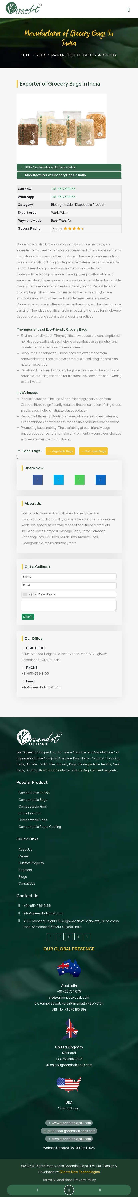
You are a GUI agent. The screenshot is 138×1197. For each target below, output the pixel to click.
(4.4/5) (68, 229)
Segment (25, 870)
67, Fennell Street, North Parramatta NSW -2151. (69, 1003)
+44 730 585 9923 (69, 1059)
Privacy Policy (85, 1180)
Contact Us (27, 883)
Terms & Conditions (57, 1180)
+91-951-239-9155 (35, 673)
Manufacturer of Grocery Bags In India (83, 55)
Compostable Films (33, 806)
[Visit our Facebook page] (50, 936)
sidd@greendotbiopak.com (69, 997)
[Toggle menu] (129, 7)
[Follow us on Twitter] (60, 936)
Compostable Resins (34, 793)
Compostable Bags (33, 799)
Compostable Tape (33, 820)
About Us (25, 849)
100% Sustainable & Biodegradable (50, 167)
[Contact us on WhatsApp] (100, 1190)
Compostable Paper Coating (40, 826)
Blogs (23, 876)
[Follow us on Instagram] (69, 936)
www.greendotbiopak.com (69, 1123)
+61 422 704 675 (69, 991)
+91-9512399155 (63, 189)
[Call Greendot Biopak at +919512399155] (38, 1190)
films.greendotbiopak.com (69, 1139)
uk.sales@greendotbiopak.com (69, 1065)
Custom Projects (31, 863)
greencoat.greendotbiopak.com (69, 1131)
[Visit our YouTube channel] (87, 936)
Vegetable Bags (60, 451)
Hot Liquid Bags (93, 451)
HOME (26, 55)
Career (24, 856)
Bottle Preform (29, 813)
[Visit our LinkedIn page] (78, 936)
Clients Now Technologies (79, 1172)
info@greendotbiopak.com (41, 687)
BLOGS (41, 55)
